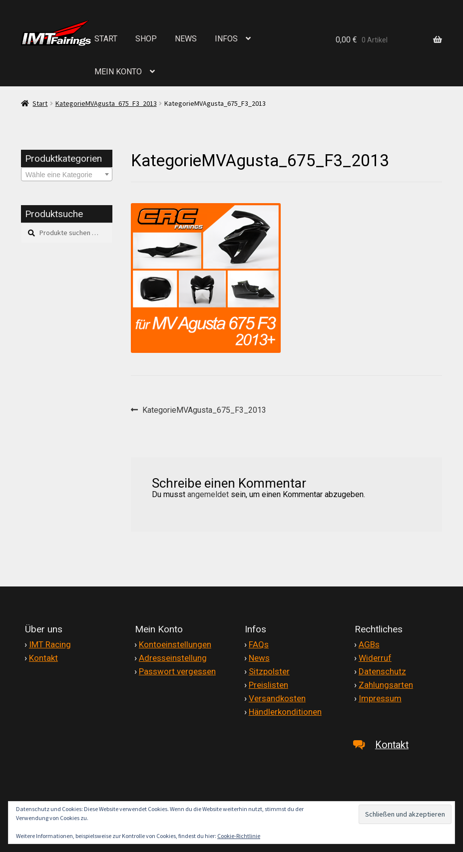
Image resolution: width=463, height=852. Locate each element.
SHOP (146, 38)
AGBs (369, 644)
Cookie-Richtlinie (238, 836)
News (259, 658)
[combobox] (66, 174)
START (105, 38)
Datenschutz (382, 671)
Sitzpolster (269, 671)
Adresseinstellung (173, 658)
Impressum (380, 698)
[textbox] (66, 175)
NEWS (186, 38)
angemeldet (208, 494)
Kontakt (43, 658)
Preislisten (268, 685)
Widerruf (375, 658)
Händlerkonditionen (285, 712)
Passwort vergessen (177, 671)
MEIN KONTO (118, 71)
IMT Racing (50, 644)
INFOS (226, 38)
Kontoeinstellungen (175, 644)
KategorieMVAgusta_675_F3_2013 (106, 103)
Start (39, 103)
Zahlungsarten (386, 685)
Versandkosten (277, 698)
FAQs (259, 644)
